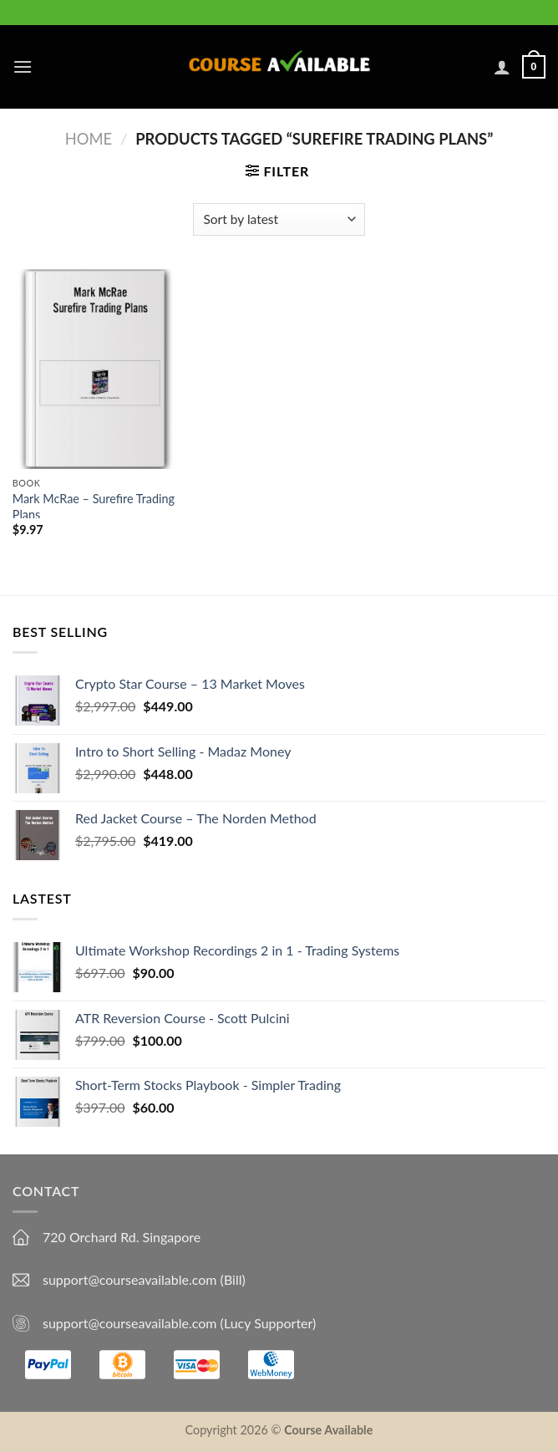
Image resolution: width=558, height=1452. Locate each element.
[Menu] (23, 66)
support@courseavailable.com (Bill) (144, 1279)
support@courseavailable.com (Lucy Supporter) (179, 1323)
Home (88, 139)
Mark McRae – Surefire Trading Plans (94, 507)
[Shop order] (279, 219)
